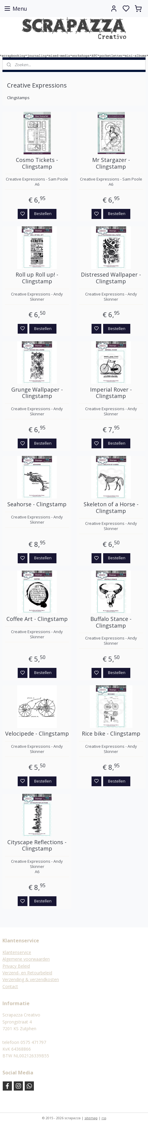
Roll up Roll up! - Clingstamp (37, 278)
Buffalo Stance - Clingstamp (111, 622)
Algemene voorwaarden (26, 959)
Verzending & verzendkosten (30, 979)
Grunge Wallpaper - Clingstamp (37, 393)
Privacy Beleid (16, 966)
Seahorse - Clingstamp (37, 504)
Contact (10, 986)
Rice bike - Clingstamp (111, 734)
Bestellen (43, 214)
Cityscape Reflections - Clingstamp (37, 845)
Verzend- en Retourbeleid (27, 973)
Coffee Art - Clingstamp (37, 619)
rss (104, 1118)
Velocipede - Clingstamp (37, 734)
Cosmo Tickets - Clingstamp (37, 163)
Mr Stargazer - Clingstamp (111, 163)
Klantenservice (16, 952)
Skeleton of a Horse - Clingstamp (111, 507)
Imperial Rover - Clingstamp (111, 393)
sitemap (91, 1118)
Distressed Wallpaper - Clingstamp (111, 278)
